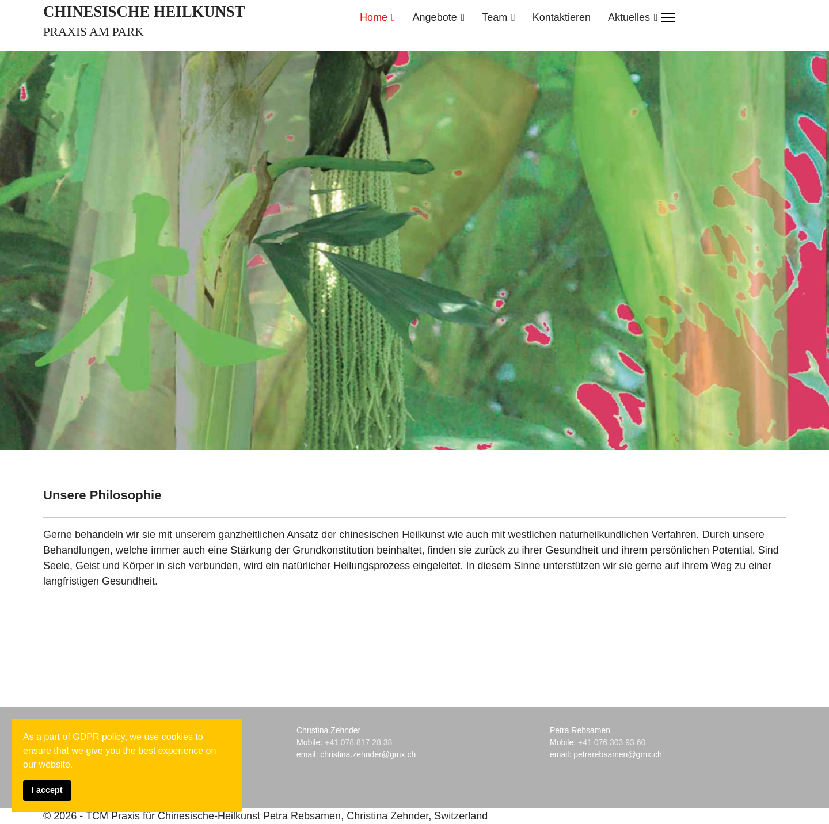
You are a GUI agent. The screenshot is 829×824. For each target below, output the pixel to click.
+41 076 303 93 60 (611, 742)
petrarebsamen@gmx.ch (617, 754)
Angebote (435, 17)
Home (373, 17)
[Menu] (668, 17)
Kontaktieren (562, 17)
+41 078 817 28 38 (358, 742)
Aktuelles (629, 17)
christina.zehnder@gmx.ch (368, 754)
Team (494, 17)
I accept (47, 790)
